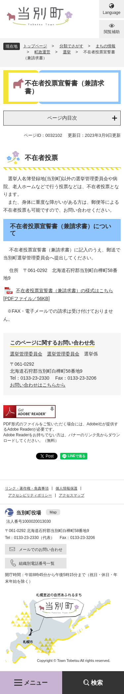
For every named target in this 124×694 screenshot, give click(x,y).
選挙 (67, 52)
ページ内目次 (62, 118)
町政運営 (42, 52)
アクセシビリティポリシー (30, 495)
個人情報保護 (66, 488)
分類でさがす (71, 46)
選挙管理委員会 (26, 353)
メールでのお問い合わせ (40, 549)
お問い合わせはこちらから (37, 385)
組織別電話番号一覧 (37, 563)
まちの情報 (105, 46)
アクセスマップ (71, 495)
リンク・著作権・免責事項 (27, 488)
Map (53, 512)
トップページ (35, 46)
